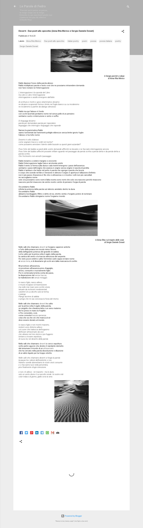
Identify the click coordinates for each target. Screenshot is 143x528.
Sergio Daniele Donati (29, 46)
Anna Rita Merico (33, 41)
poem (84, 41)
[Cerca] (128, 7)
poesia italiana (106, 41)
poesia (93, 41)
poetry (118, 41)
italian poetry (73, 41)
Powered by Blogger (71, 516)
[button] (122, 32)
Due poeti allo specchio (54, 41)
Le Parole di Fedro (33, 6)
